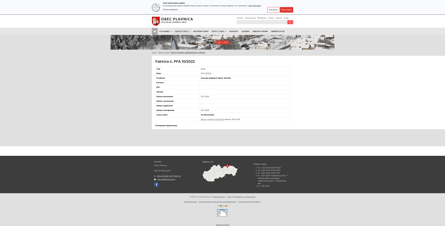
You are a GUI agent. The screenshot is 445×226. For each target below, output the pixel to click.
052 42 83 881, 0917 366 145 (169, 176)
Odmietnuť (273, 10)
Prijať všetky (286, 10)
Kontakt (240, 18)
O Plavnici (164, 31)
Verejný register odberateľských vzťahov (188, 53)
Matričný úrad (200, 31)
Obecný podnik (260, 31)
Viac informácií (254, 6)
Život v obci (218, 31)
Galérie (245, 31)
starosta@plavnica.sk (166, 179)
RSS (229, 197)
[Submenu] (171, 31)
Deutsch (279, 18)
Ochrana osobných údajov (249, 202)
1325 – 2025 (222, 42)
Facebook (262, 18)
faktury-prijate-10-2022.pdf (212, 119)
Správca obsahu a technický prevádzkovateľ (217, 202)
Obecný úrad (181, 31)
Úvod (154, 53)
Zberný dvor (277, 31)
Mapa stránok (219, 197)
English (271, 18)
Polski (286, 18)
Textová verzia (250, 18)
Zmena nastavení (170, 9)
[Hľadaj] (261, 22)
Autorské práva (190, 202)
